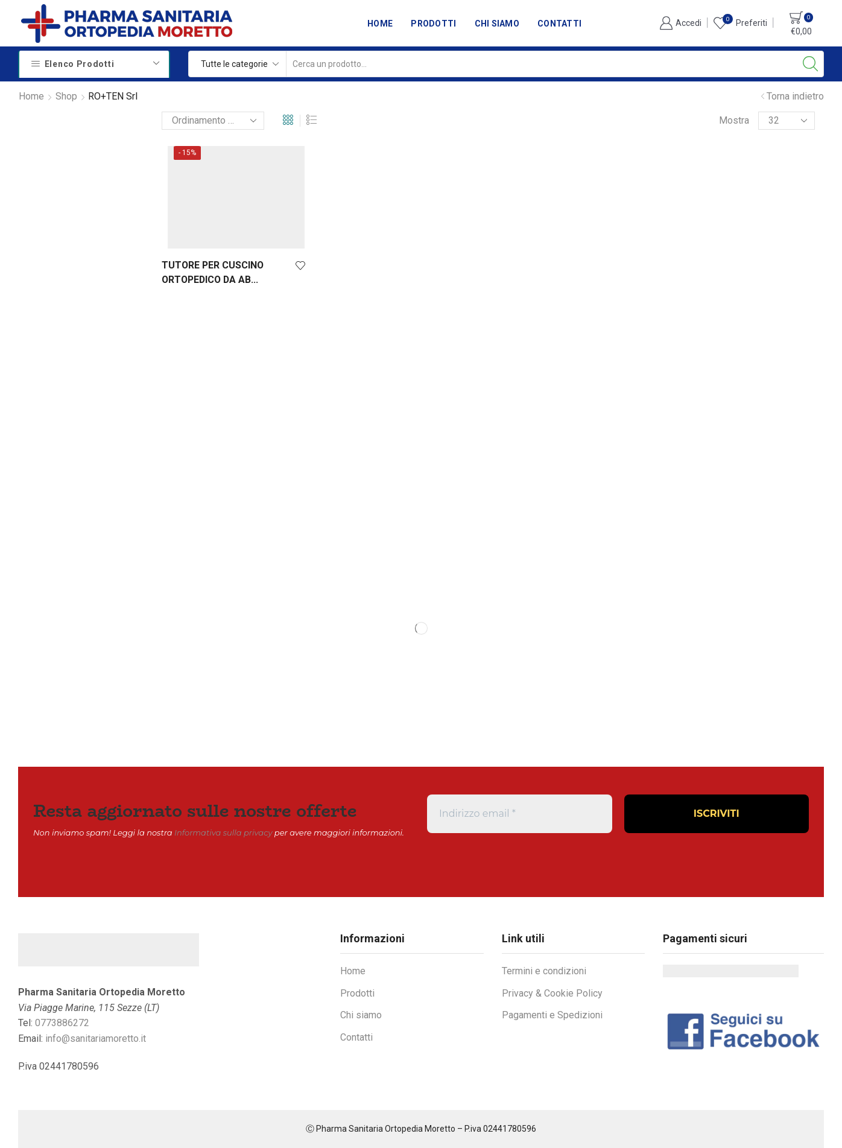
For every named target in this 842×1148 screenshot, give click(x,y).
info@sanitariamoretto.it (95, 1038)
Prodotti (433, 23)
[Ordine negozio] (213, 121)
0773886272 (62, 1023)
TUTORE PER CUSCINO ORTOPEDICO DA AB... (213, 272)
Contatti (559, 23)
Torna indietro (795, 96)
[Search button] (810, 64)
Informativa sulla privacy (223, 832)
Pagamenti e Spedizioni (552, 1015)
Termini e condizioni (544, 971)
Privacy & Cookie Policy (552, 993)
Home (380, 23)
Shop (66, 96)
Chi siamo (497, 23)
